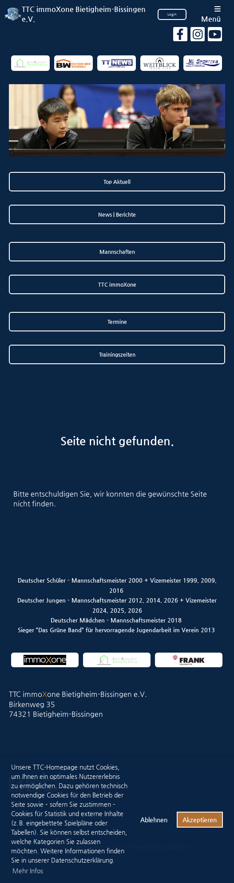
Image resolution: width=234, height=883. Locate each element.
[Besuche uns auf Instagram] (197, 36)
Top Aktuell (117, 182)
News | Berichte (117, 214)
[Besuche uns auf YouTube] (215, 36)
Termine (117, 322)
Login (172, 14)
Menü (211, 14)
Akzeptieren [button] (199, 819)
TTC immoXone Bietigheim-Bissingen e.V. (84, 14)
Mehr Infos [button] (27, 870)
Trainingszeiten (117, 354)
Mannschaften (117, 252)
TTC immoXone (117, 284)
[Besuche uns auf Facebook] (180, 36)
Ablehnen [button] (153, 819)
